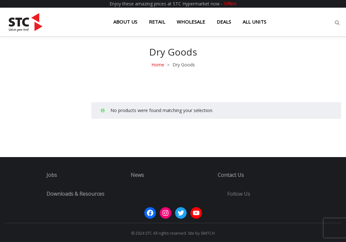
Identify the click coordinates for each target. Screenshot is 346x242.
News (137, 174)
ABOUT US (125, 22)
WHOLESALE (191, 22)
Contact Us (231, 174)
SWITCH (208, 233)
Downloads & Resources (75, 193)
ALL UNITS (254, 22)
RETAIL (157, 22)
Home (157, 65)
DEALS (224, 22)
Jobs (51, 174)
